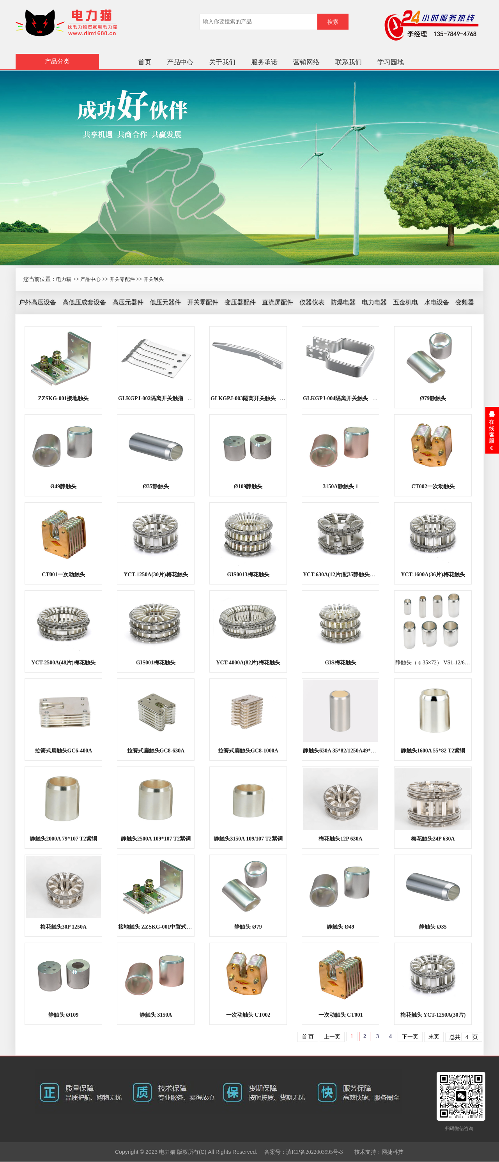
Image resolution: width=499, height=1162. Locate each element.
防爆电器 (343, 302)
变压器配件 (240, 302)
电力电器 (374, 302)
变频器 (464, 302)
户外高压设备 (37, 302)
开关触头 (153, 279)
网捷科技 (392, 1152)
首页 (144, 62)
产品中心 (180, 62)
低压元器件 (165, 302)
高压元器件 (127, 302)
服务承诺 (264, 62)
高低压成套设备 (84, 302)
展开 (492, 430)
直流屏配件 (277, 302)
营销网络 (306, 62)
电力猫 (63, 279)
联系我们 (348, 62)
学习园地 (390, 62)
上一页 (332, 1037)
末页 (433, 1037)
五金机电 (405, 302)
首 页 (308, 1037)
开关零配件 (122, 279)
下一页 (410, 1037)
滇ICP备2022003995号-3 (314, 1152)
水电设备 (436, 302)
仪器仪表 (311, 302)
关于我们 (222, 62)
